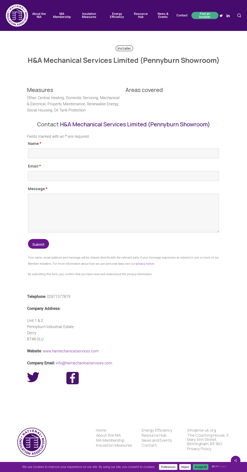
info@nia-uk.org (201, 430)
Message (38, 188)
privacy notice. (145, 263)
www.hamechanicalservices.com (71, 351)
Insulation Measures (114, 445)
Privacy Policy (199, 449)
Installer (124, 48)
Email (34, 166)
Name (34, 143)
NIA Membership (110, 440)
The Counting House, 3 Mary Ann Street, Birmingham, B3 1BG (207, 439)
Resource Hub (154, 435)
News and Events (157, 440)
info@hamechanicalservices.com (84, 363)
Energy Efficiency (157, 430)
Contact (149, 445)
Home (101, 430)
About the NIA (108, 435)
